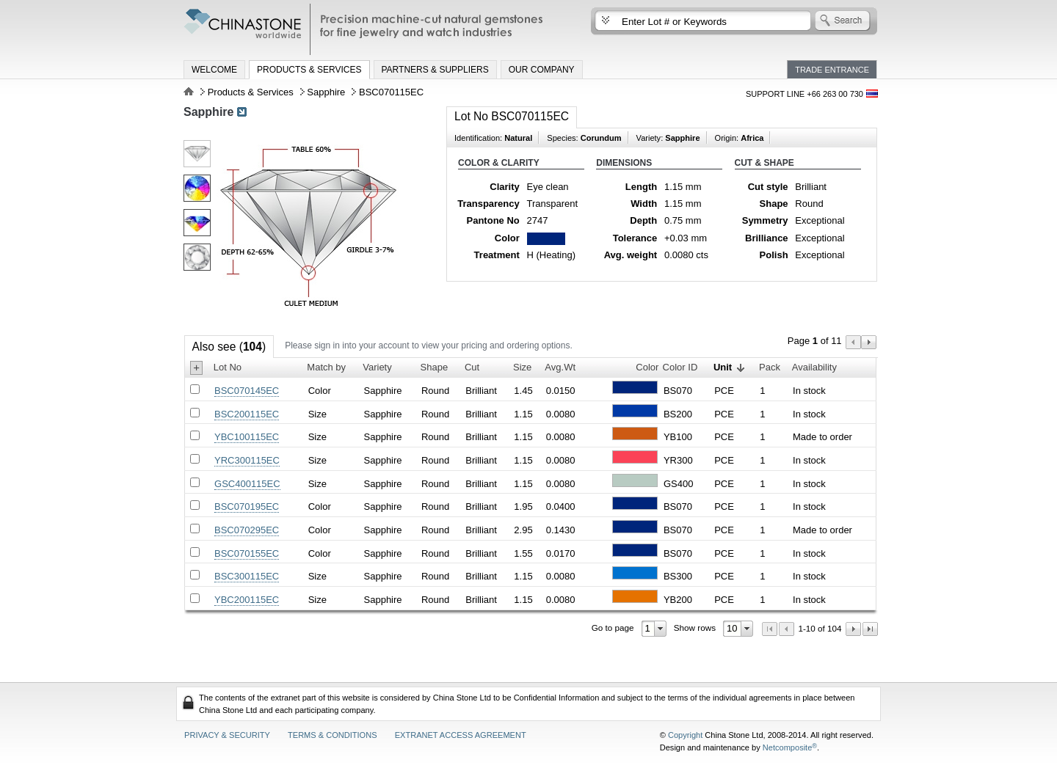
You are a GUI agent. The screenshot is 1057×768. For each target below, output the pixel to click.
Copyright (685, 735)
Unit (722, 367)
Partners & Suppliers (435, 70)
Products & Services (309, 70)
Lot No (227, 367)
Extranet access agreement (460, 735)
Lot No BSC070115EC (511, 116)
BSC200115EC (246, 414)
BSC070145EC (246, 390)
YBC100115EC (246, 436)
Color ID (680, 367)
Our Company (542, 70)
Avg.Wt (560, 367)
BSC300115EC (246, 576)
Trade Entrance (832, 69)
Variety (377, 367)
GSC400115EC (247, 483)
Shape (434, 367)
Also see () (229, 346)
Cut (472, 367)
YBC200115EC (246, 599)
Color (647, 367)
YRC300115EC (247, 460)
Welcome (214, 70)
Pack (769, 367)
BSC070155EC (246, 553)
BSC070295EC (246, 529)
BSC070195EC (246, 506)
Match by (326, 367)
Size (522, 367)
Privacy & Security (227, 735)
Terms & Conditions (332, 735)
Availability (814, 367)
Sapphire (326, 92)
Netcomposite (790, 747)
